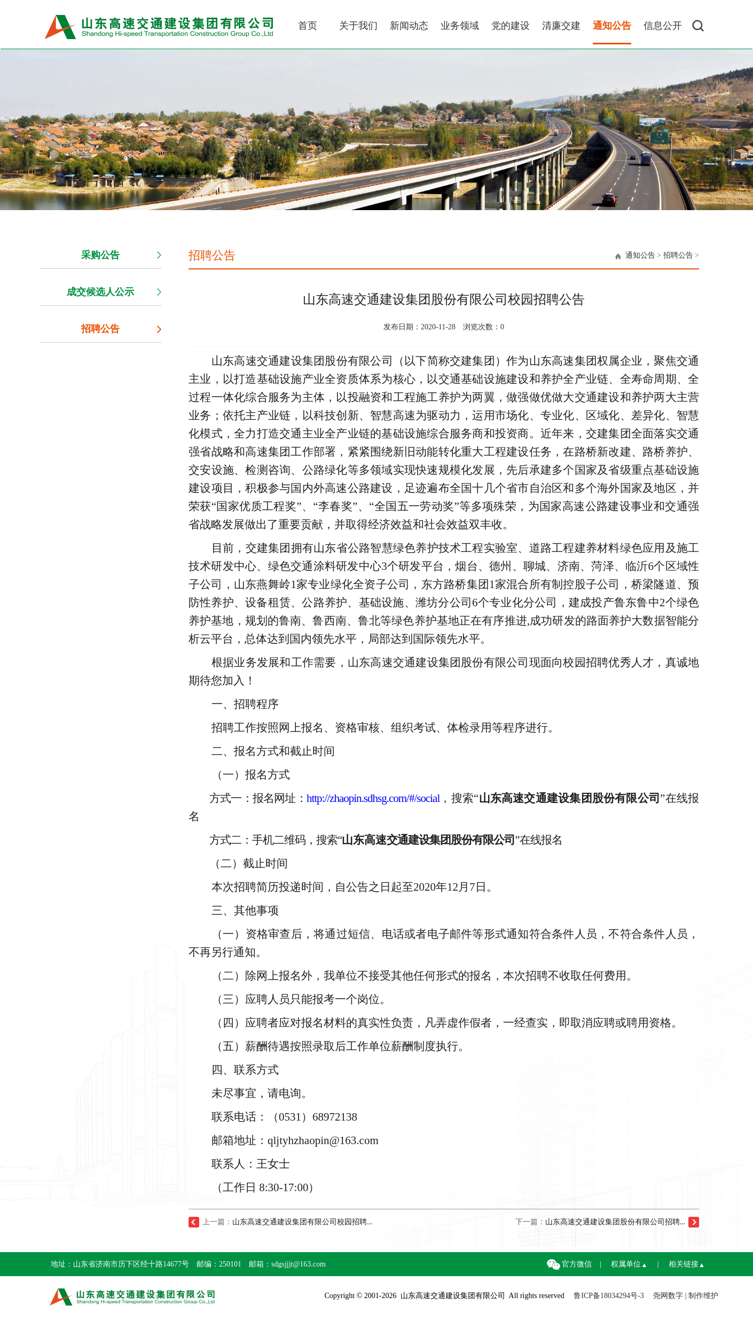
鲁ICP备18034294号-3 (609, 1296)
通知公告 (640, 255)
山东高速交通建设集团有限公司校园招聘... (302, 1222)
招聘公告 (100, 328)
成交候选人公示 (100, 292)
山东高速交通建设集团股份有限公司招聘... (615, 1222)
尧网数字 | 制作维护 (685, 1296)
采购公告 (100, 255)
